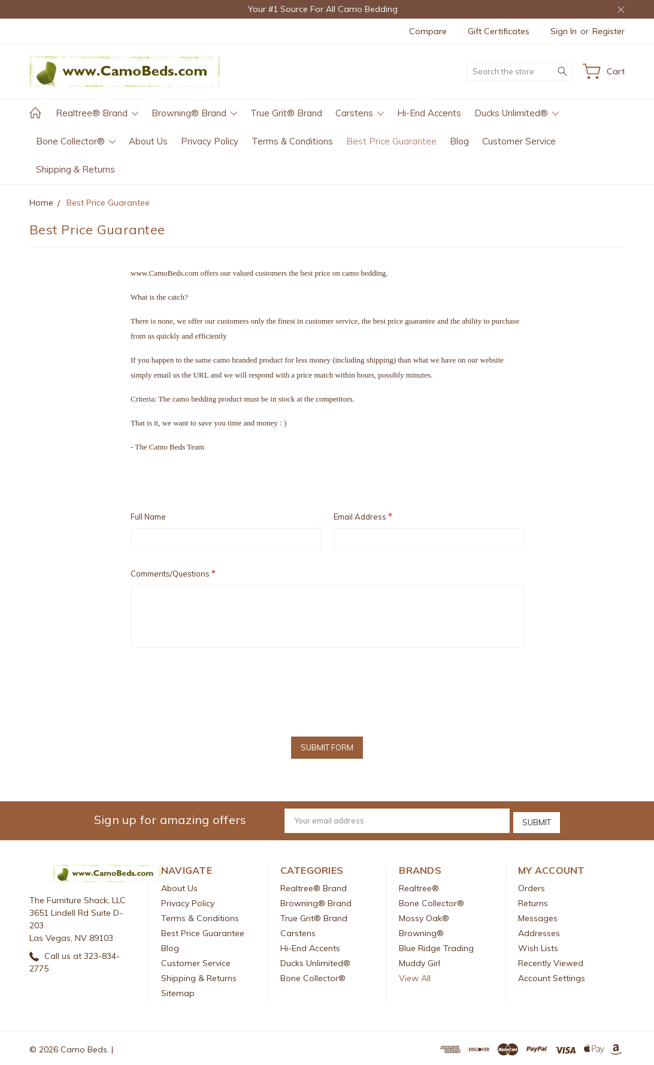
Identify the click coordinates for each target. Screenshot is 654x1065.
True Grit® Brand (286, 113)
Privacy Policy (209, 141)
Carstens (359, 113)
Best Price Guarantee (391, 141)
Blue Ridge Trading (436, 945)
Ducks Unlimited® (516, 113)
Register (608, 31)
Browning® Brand (194, 113)
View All (415, 975)
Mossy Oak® (424, 915)
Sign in (563, 31)
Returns (533, 900)
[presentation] (222, 688)
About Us (148, 141)
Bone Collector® (76, 141)
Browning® (421, 930)
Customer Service (519, 141)
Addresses (539, 930)
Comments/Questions (173, 573)
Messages (538, 915)
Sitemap (178, 990)
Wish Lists (538, 945)
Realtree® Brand (97, 113)
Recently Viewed (550, 960)
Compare (428, 31)
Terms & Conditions (292, 141)
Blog (459, 141)
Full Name (148, 516)
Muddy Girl (419, 960)
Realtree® (419, 885)
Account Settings (551, 975)
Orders (531, 885)
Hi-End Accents (429, 113)
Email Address (363, 516)
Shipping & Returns (75, 169)
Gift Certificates (498, 31)
